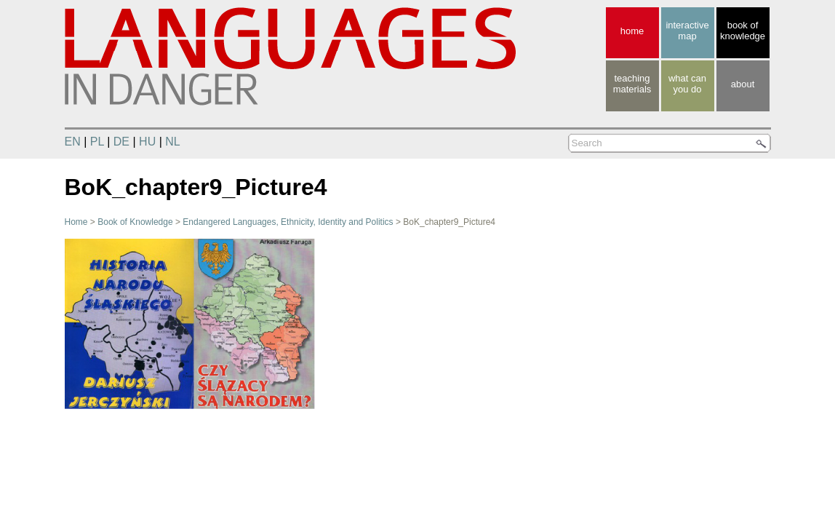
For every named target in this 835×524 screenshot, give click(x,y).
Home (76, 222)
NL (172, 141)
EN (73, 141)
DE (121, 141)
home (632, 30)
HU (147, 141)
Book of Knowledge (134, 222)
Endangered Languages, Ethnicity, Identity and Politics (288, 222)
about (743, 84)
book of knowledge (742, 30)
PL (97, 141)
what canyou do (687, 84)
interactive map (687, 30)
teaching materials (632, 84)
